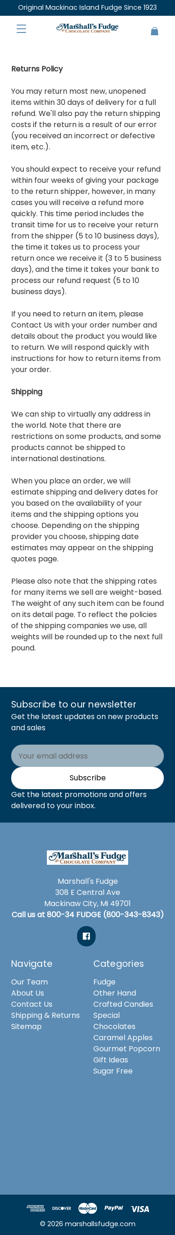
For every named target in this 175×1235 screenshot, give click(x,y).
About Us (27, 993)
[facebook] (86, 936)
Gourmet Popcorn (126, 1048)
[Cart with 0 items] (151, 27)
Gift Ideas (110, 1060)
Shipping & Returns (45, 1015)
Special (106, 1015)
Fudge (104, 982)
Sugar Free (113, 1071)
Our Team (29, 982)
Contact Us (31, 325)
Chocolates (114, 1026)
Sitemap (26, 1026)
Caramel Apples (123, 1037)
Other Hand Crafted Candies (123, 999)
